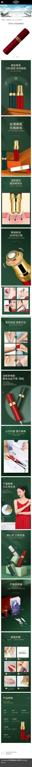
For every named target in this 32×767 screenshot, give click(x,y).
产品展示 (3, 20)
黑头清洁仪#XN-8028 (11, 752)
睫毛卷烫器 (8, 754)
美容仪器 (9, 20)
